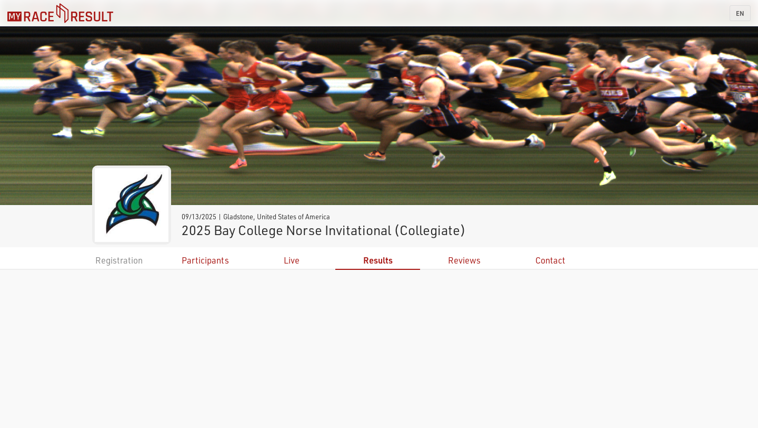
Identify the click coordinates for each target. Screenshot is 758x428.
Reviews (464, 260)
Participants (205, 260)
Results (378, 260)
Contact (550, 260)
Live (292, 260)
